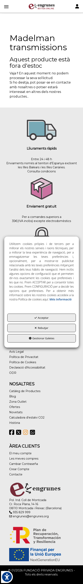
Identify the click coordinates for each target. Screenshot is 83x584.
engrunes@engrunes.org (29, 516)
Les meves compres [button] (23, 458)
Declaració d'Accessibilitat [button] (27, 367)
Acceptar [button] (41, 318)
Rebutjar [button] (41, 328)
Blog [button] (12, 396)
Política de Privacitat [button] (23, 357)
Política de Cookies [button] (22, 362)
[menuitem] (41, 351)
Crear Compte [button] (19, 469)
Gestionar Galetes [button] (41, 338)
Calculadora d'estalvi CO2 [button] (26, 417)
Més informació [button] (60, 299)
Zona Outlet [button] (18, 401)
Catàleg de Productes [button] (24, 391)
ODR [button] (12, 373)
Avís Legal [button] (16, 351)
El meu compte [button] (20, 453)
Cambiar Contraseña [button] (23, 464)
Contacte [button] (15, 474)
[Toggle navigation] (77, 6)
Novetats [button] (15, 412)
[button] (41, 6)
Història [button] (14, 423)
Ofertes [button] (14, 407)
